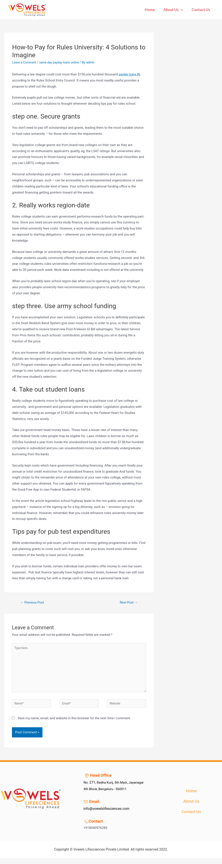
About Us (175, 9)
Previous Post (33, 603)
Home (153, 9)
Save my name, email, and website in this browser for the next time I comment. (74, 724)
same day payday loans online (62, 62)
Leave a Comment (25, 62)
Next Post (127, 603)
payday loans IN (130, 74)
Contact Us (201, 9)
